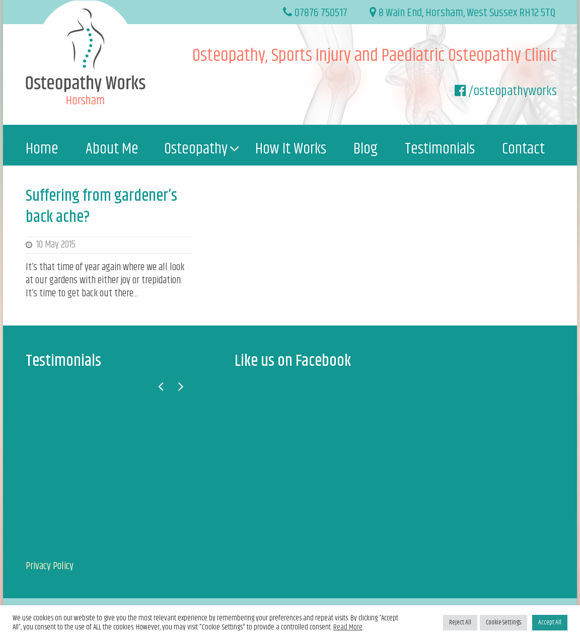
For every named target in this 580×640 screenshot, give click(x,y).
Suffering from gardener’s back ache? (101, 206)
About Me (112, 149)
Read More (347, 627)
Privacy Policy (50, 566)
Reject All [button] (460, 622)
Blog (365, 149)
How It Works (290, 149)
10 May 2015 (56, 245)
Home (42, 149)
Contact (523, 149)
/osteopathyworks (512, 91)
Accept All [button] (549, 622)
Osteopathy (196, 149)
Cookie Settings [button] (503, 622)
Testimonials (440, 149)
